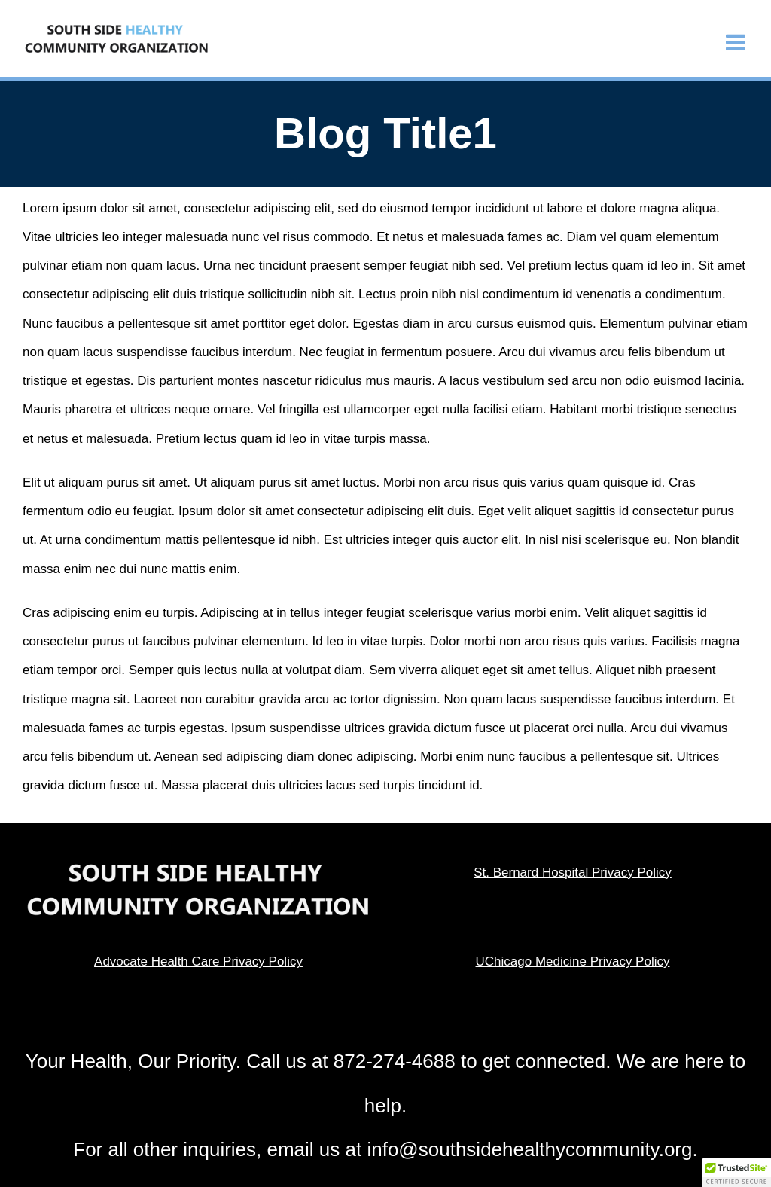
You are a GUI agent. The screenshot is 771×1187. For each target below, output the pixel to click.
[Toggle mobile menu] (737, 43)
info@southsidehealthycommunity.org (529, 1149)
